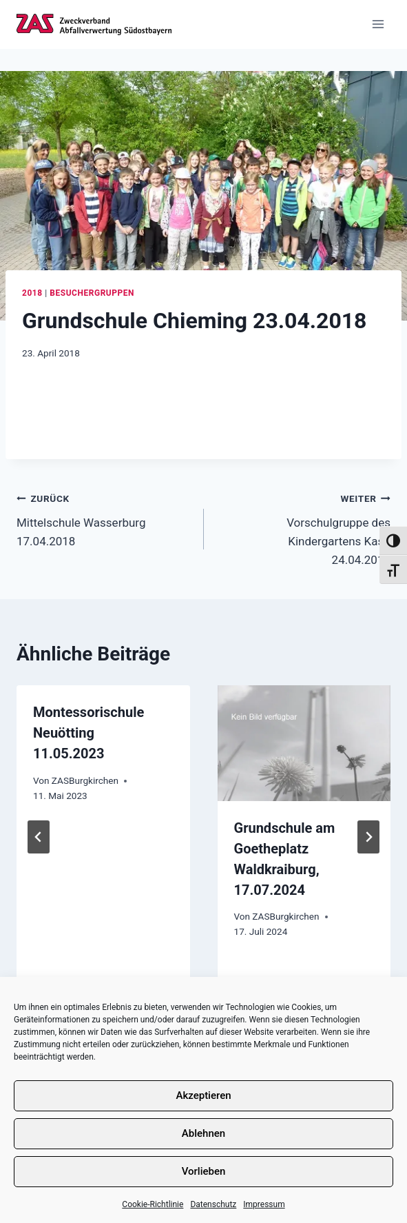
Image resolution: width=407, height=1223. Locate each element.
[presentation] (304, 743)
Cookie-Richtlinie (152, 1204)
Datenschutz (213, 1204)
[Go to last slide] (39, 836)
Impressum (263, 1204)
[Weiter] (368, 836)
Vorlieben (204, 1171)
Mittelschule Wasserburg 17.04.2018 (104, 518)
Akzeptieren (203, 1095)
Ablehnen (203, 1133)
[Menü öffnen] (377, 24)
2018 (32, 293)
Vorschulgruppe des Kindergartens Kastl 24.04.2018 (303, 528)
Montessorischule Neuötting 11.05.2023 (88, 733)
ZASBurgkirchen (85, 780)
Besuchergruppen (92, 293)
